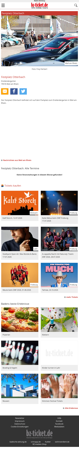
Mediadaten (59, 427)
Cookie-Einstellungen (20, 427)
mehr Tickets (72, 297)
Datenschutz (19, 424)
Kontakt (59, 421)
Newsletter (19, 418)
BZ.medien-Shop (40, 447)
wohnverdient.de (62, 445)
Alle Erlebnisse (71, 408)
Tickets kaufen (12, 185)
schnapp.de (36, 445)
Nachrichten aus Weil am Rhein (17, 160)
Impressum (20, 421)
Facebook (59, 424)
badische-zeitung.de (18, 445)
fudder (48, 445)
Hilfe (59, 418)
